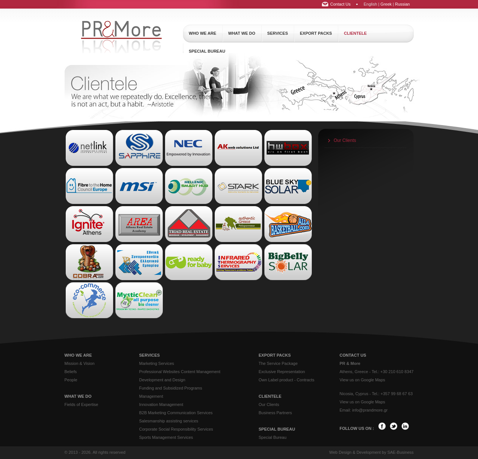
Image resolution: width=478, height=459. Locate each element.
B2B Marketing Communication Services (176, 412)
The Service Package (278, 363)
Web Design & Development (355, 452)
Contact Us (340, 4)
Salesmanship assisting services (168, 421)
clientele (355, 33)
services (277, 33)
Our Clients (345, 140)
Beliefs (71, 371)
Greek (386, 4)
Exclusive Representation (282, 371)
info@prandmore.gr (370, 410)
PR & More (349, 363)
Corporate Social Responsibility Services (176, 429)
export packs (316, 33)
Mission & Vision (80, 363)
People (71, 380)
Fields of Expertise (81, 404)
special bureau (207, 51)
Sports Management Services (166, 437)
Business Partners (275, 412)
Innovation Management (161, 404)
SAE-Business (400, 452)
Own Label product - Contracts (286, 380)
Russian (402, 4)
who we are (203, 33)
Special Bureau (273, 437)
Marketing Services (156, 363)
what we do (241, 33)
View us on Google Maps (362, 380)
